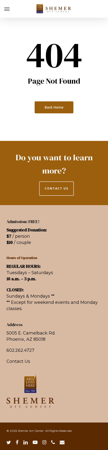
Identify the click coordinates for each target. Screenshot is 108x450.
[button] (7, 8)
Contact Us (18, 361)
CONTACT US (56, 188)
